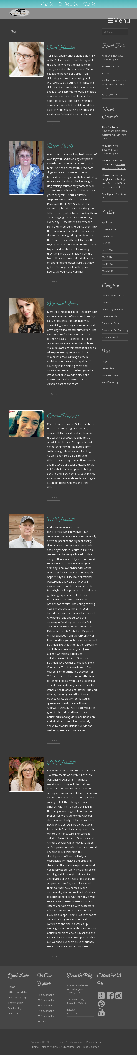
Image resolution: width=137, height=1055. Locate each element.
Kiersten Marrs (62, 304)
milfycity (106, 145)
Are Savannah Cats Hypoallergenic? (110, 149)
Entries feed (108, 368)
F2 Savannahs (45, 1000)
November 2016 (110, 229)
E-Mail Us (68, 4)
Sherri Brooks (60, 146)
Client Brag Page (18, 997)
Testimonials (15, 1003)
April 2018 (107, 222)
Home (11, 987)
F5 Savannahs (45, 1016)
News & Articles (110, 316)
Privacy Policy (93, 1042)
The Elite (42, 1021)
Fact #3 (106, 73)
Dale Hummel (61, 519)
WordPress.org (110, 382)
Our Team (14, 1013)
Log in (105, 361)
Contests (107, 302)
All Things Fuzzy (110, 66)
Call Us (47, 4)
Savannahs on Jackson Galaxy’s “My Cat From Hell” (114, 134)
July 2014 (106, 243)
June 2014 (107, 250)
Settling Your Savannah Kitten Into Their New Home (114, 84)
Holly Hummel (61, 762)
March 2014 (108, 271)
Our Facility (14, 1008)
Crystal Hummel (63, 416)
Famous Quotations (112, 309)
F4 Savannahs (45, 1011)
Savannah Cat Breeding (115, 330)
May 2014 (107, 257)
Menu (119, 20)
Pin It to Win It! (109, 95)
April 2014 (107, 264)
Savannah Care (110, 323)
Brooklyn (107, 194)
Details (54, 124)
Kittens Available (18, 992)
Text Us (89, 4)
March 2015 (108, 236)
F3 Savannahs (45, 1005)
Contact (95, 1046)
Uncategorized (110, 337)
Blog (85, 1046)
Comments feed (110, 375)
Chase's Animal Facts (113, 295)
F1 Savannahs (45, 995)
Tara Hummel (61, 47)
